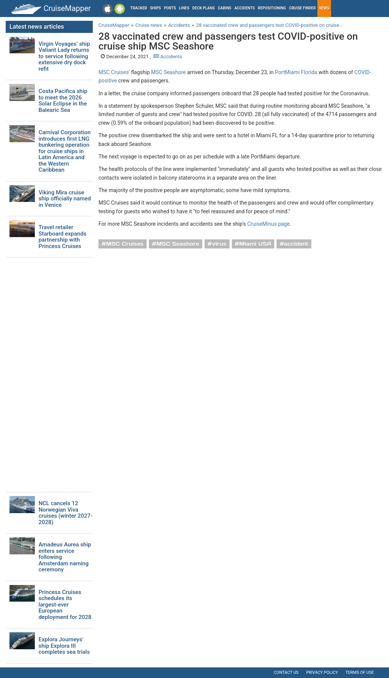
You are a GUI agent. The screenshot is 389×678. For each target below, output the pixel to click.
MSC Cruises (113, 72)
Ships (155, 8)
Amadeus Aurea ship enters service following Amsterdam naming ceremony (65, 557)
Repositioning (272, 8)
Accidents (244, 8)
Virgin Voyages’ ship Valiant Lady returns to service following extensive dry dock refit (64, 56)
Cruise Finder (302, 8)
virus (219, 243)
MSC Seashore (168, 72)
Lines (184, 8)
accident (296, 243)
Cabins (224, 8)
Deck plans (203, 8)
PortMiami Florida (296, 72)
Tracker (138, 8)
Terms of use (359, 672)
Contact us (286, 672)
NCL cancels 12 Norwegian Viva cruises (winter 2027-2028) (65, 512)
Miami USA (255, 243)
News (324, 8)
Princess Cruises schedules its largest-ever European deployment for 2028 (65, 605)
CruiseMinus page (268, 224)
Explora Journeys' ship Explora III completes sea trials (64, 645)
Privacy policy (322, 672)
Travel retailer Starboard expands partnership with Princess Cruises (62, 236)
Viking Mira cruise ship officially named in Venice (65, 198)
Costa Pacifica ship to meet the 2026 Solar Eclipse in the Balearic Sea (63, 100)
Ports (170, 8)
